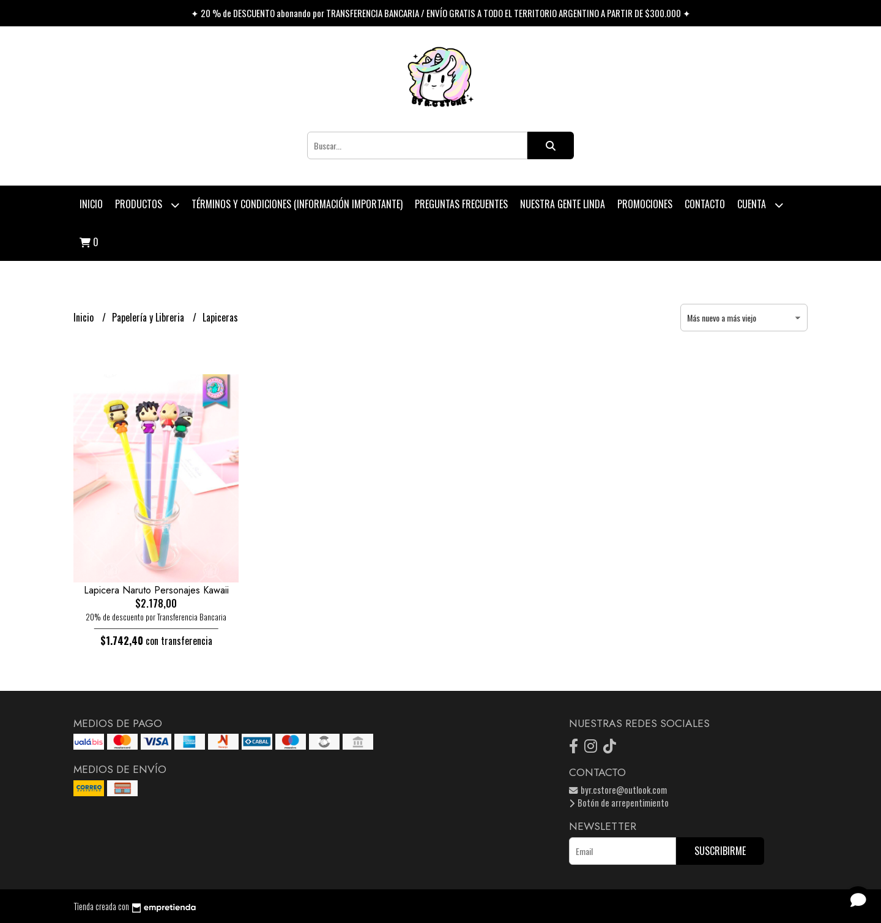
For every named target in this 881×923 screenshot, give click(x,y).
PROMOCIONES (644, 204)
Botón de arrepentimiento (619, 802)
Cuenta (760, 205)
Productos (147, 205)
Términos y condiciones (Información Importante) (297, 204)
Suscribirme (720, 850)
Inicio (91, 204)
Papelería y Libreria (149, 317)
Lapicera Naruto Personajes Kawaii (156, 590)
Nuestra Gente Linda (562, 204)
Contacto (705, 204)
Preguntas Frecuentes (461, 204)
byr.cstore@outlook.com (618, 789)
